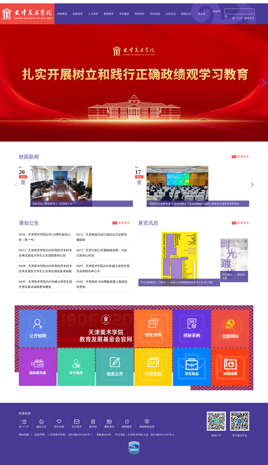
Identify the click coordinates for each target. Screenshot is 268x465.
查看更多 (240, 156)
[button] (263, 83)
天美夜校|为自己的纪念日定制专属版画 (101, 237)
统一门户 (237, 18)
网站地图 (24, 434)
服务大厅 (249, 18)
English (216, 11)
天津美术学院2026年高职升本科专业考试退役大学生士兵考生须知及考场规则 (45, 269)
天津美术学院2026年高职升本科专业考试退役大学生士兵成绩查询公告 (45, 253)
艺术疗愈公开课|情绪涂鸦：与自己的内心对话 (101, 253)
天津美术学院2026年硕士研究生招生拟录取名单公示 (103, 268)
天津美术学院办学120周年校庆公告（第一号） (45, 237)
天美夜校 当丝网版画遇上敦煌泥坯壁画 (101, 284)
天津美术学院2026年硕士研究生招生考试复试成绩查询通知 (45, 284)
